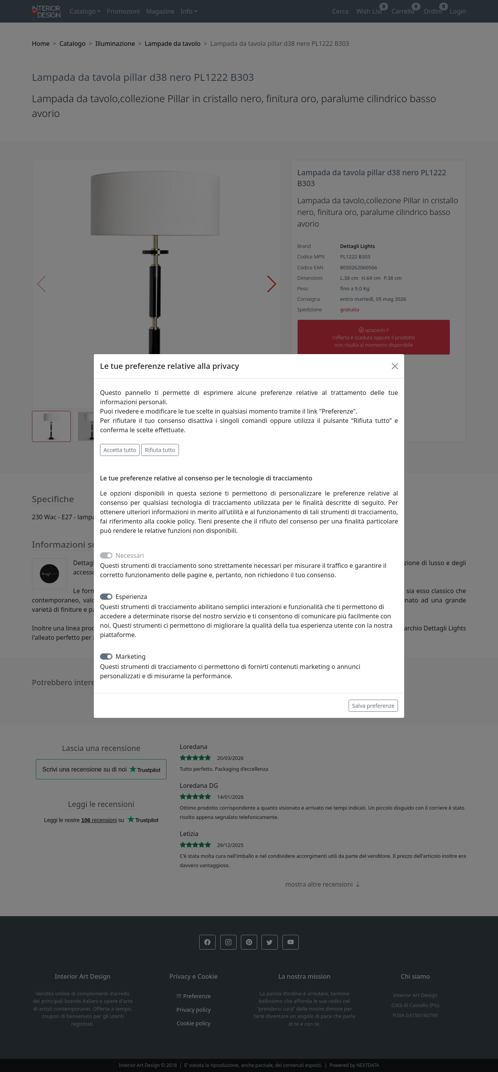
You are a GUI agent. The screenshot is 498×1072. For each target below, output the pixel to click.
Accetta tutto (119, 450)
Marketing (131, 656)
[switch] (106, 597)
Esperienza (131, 596)
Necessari (130, 555)
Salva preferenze (373, 705)
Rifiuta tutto (160, 450)
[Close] (395, 366)
